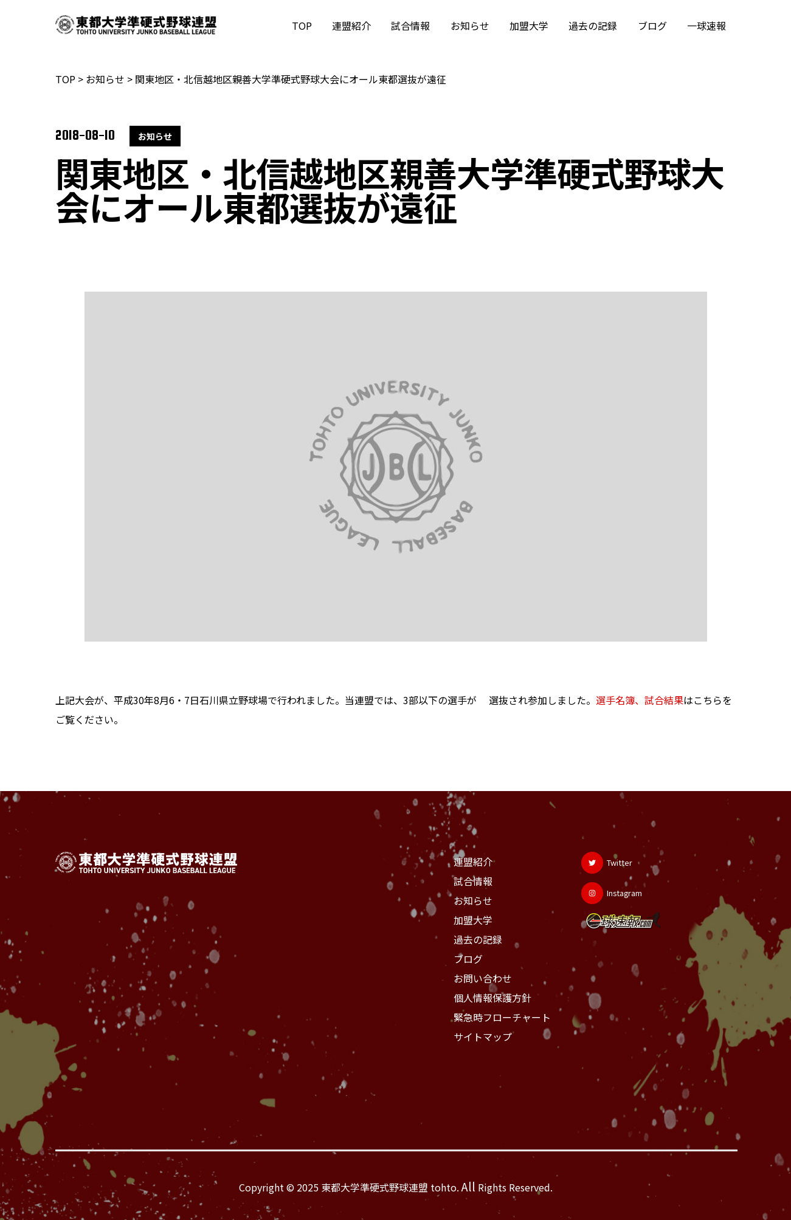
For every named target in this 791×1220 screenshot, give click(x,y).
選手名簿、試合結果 (639, 700)
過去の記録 (595, 25)
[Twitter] (611, 863)
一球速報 (707, 25)
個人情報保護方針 (492, 997)
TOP (308, 25)
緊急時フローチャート (502, 1017)
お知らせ (473, 25)
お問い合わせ (483, 978)
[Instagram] (616, 893)
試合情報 (415, 25)
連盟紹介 (356, 25)
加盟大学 (532, 25)
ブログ (653, 25)
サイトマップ (483, 1036)
